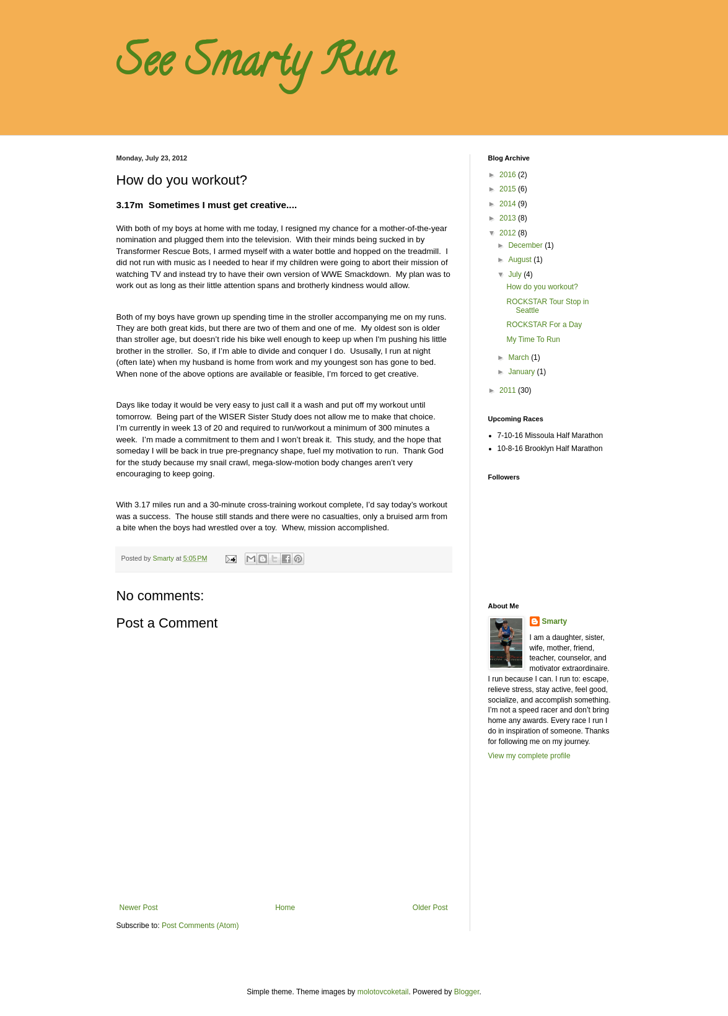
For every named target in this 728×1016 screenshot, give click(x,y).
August (520, 259)
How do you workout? (541, 286)
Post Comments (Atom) (200, 925)
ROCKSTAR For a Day (544, 324)
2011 (508, 390)
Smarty (555, 621)
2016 (508, 174)
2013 (508, 218)
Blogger (467, 992)
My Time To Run (532, 339)
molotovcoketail (383, 992)
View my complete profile (529, 755)
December (526, 245)
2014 (508, 203)
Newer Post (139, 907)
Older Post (430, 907)
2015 (508, 189)
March (519, 357)
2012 (508, 233)
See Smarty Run (255, 65)
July (516, 274)
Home (285, 907)
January (522, 371)
